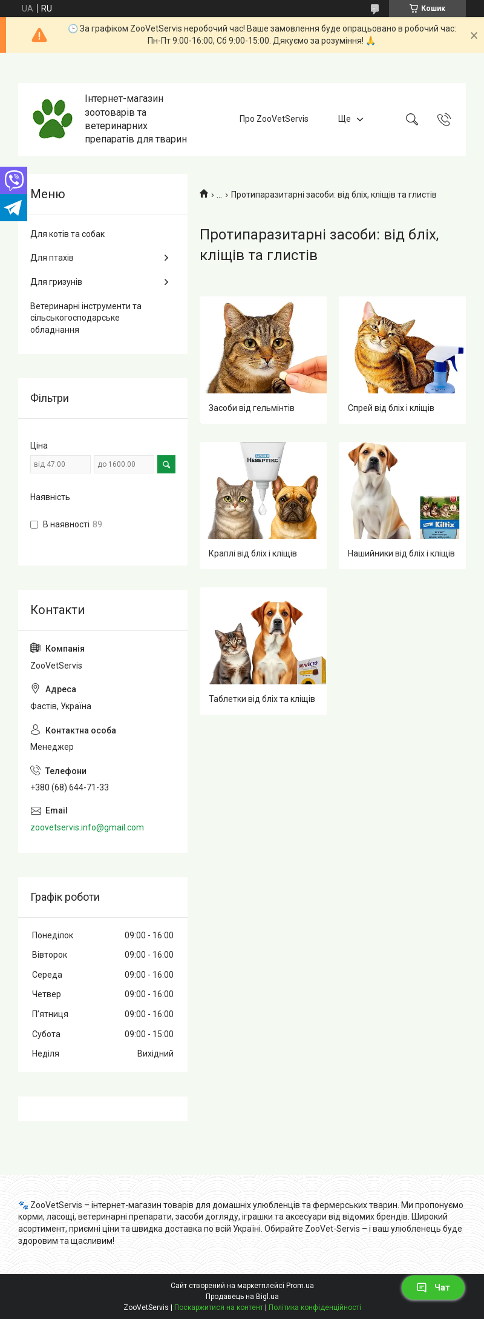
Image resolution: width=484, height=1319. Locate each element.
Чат (433, 1287)
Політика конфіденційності (315, 1307)
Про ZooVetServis (274, 119)
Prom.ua (300, 1285)
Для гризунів (56, 282)
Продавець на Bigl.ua (242, 1296)
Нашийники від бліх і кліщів (401, 553)
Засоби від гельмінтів (252, 408)
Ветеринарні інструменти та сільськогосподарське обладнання (86, 318)
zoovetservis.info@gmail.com (87, 827)
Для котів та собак (67, 234)
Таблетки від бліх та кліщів (262, 699)
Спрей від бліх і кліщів (391, 408)
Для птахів (52, 257)
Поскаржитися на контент (218, 1307)
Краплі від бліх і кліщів (253, 553)
